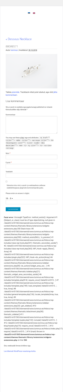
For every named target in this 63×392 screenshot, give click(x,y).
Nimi (7, 153)
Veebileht (9, 172)
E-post (8, 162)
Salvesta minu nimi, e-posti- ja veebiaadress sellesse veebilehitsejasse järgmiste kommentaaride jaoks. (26, 186)
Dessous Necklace (19, 39)
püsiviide (15, 92)
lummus (14, 50)
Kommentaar (10, 115)
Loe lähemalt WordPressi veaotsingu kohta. (20, 351)
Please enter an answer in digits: (18, 193)
